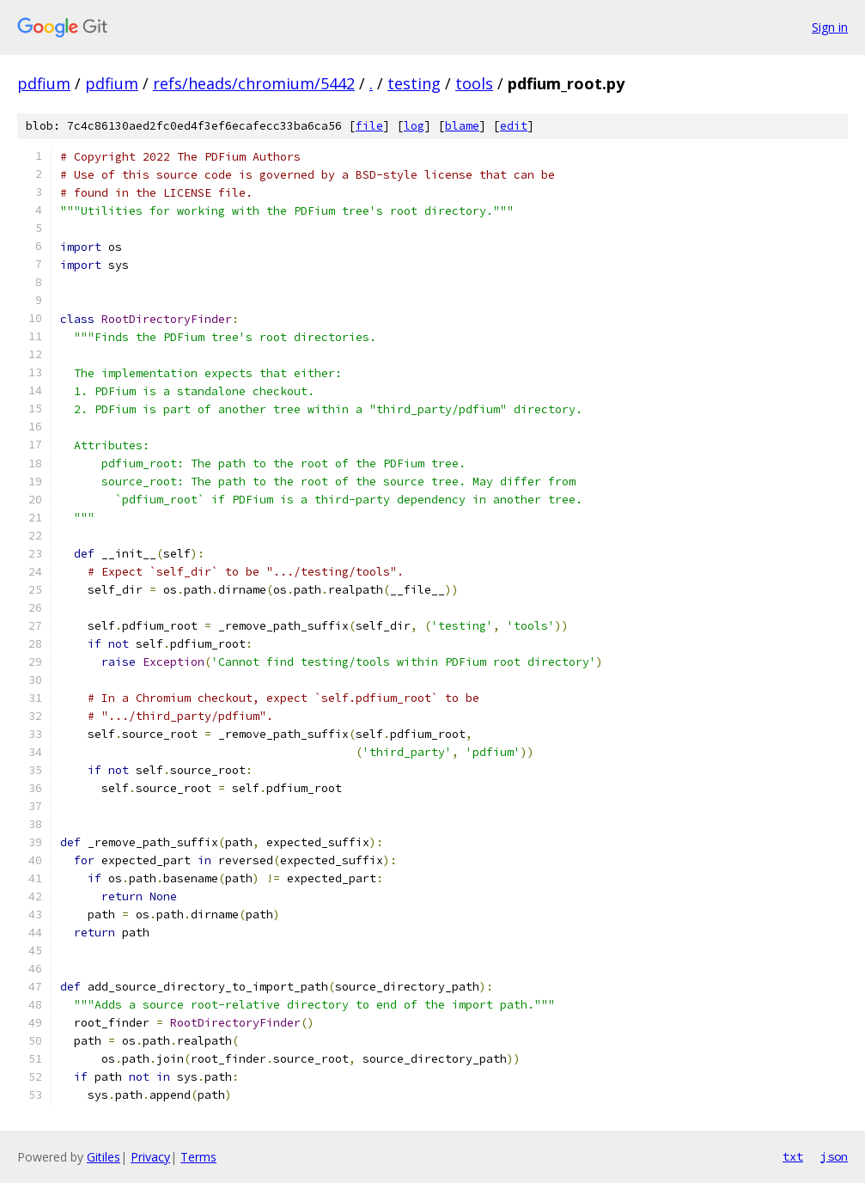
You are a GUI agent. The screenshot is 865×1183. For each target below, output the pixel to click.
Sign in (830, 27)
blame (462, 126)
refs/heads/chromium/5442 (254, 83)
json (834, 1156)
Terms (198, 1157)
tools (474, 83)
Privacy (150, 1157)
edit (513, 126)
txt (793, 1156)
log (414, 126)
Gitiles (103, 1157)
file (369, 126)
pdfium (43, 83)
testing (414, 83)
